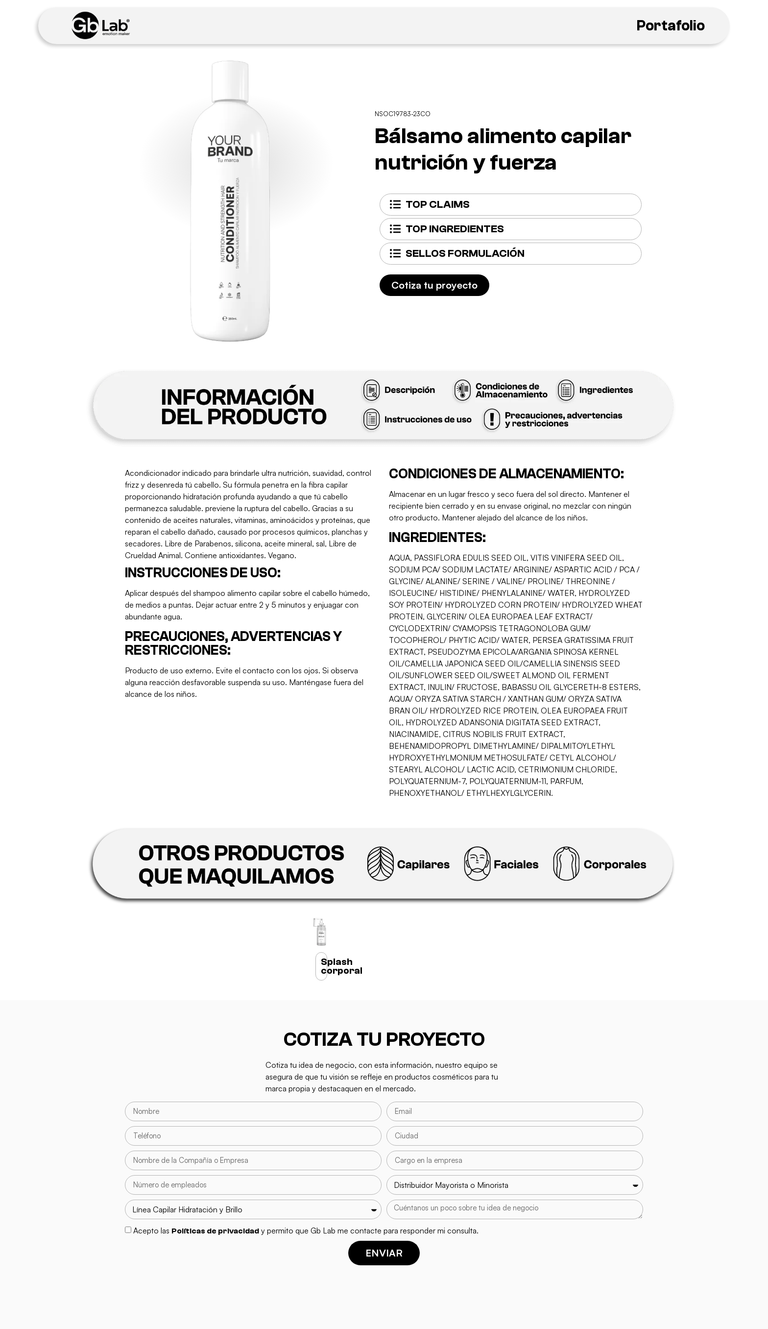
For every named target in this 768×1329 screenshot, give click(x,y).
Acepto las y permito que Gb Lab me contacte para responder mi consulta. (306, 1230)
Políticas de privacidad (215, 1231)
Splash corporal (341, 966)
